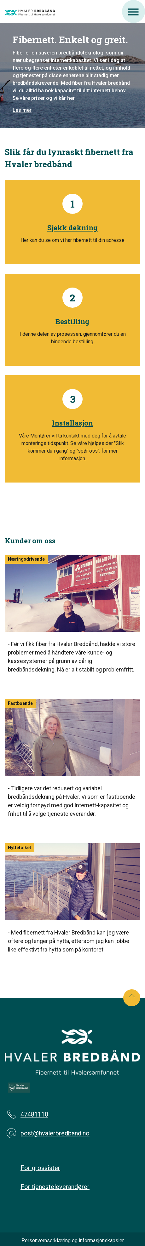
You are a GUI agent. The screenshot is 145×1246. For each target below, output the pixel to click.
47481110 (26, 1114)
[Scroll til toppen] (131, 997)
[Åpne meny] (133, 11)
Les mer (22, 110)
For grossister (40, 1168)
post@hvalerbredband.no (47, 1133)
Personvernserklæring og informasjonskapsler (72, 1240)
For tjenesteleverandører (55, 1187)
